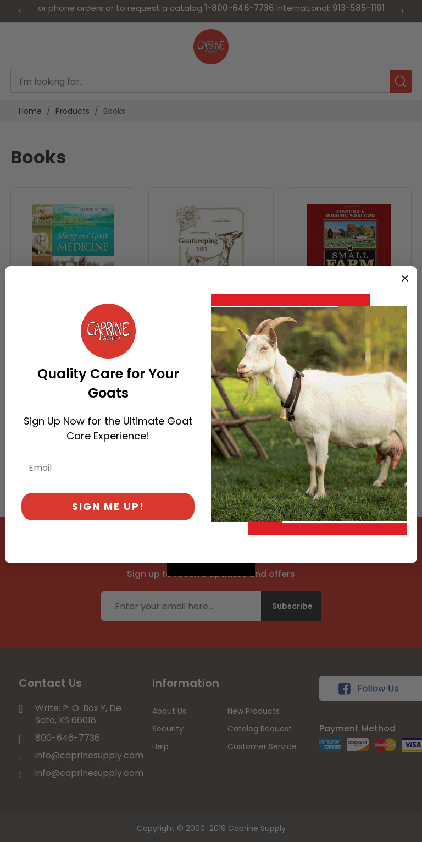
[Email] (108, 468)
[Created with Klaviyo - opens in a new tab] (211, 569)
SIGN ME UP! (108, 506)
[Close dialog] (405, 278)
